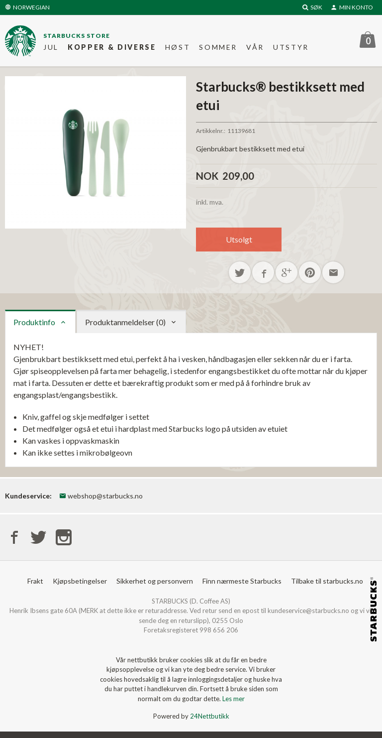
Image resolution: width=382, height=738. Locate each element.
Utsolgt (239, 239)
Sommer (218, 47)
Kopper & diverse (112, 47)
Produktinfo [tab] (34, 322)
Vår (255, 47)
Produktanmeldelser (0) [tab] (125, 322)
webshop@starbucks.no (101, 496)
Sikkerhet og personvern (154, 581)
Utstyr (291, 47)
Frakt (35, 581)
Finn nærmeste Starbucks (242, 581)
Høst (178, 47)
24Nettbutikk (209, 716)
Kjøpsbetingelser (80, 581)
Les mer (233, 699)
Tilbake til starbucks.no (327, 581)
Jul (51, 47)
